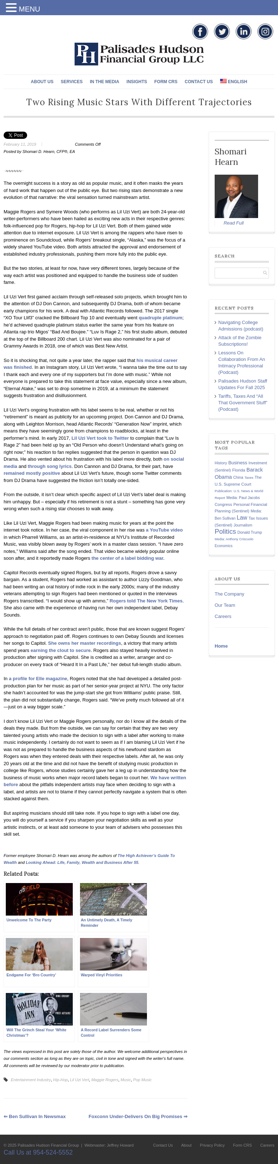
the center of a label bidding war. (128, 558)
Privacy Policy (212, 1145)
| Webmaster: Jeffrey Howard (107, 1145)
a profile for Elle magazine (38, 678)
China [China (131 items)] (238, 477)
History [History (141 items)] (221, 463)
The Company (229, 594)
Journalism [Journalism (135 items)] (242, 525)
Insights (137, 81)
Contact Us (199, 81)
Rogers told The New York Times (146, 601)
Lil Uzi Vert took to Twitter (100, 438)
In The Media (104, 81)
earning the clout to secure (60, 650)
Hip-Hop (60, 1080)
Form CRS (165, 81)
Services (72, 81)
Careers (223, 616)
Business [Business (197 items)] (237, 462)
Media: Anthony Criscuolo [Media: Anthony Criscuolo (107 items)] (234, 539)
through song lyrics (50, 466)
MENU (29, 9)
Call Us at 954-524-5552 (38, 1152)
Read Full (234, 223)
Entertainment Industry (31, 1080)
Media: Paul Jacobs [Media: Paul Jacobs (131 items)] (243, 497)
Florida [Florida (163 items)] (238, 470)
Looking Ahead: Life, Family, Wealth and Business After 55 (82, 862)
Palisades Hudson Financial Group (48, 1145)
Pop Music (142, 1080)
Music (126, 1080)
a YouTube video (164, 530)
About (186, 1145)
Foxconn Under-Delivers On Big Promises (138, 1116)
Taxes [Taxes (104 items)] (248, 477)
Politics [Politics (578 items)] (225, 531)
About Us (42, 81)
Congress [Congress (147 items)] (223, 504)
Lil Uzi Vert (79, 1080)
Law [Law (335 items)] (242, 518)
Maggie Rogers (104, 1080)
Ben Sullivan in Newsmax (35, 1116)
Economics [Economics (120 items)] (223, 546)
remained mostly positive (32, 473)
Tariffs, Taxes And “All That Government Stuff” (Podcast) (243, 402)
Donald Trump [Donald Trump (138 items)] (249, 532)
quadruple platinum (160, 317)
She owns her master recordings (84, 643)
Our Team (225, 605)
